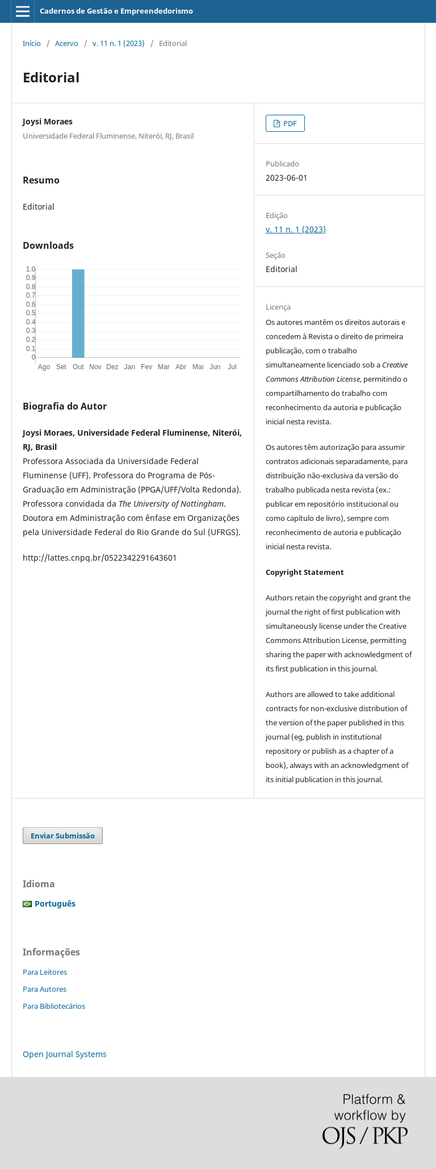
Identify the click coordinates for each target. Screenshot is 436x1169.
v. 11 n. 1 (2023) (119, 43)
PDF (289, 123)
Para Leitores (45, 972)
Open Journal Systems (65, 1054)
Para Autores (44, 989)
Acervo (66, 43)
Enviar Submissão (63, 835)
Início (32, 43)
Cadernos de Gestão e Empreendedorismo (116, 11)
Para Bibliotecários (54, 1006)
